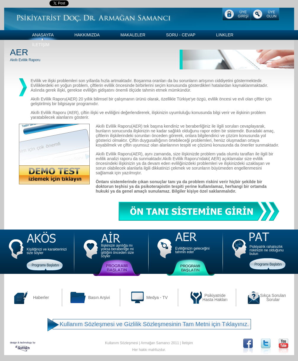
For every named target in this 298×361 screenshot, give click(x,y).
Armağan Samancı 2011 (160, 343)
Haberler (41, 297)
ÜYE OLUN (271, 14)
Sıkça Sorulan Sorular (273, 297)
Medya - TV (156, 297)
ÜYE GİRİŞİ (243, 14)
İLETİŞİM (40, 44)
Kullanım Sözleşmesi (121, 343)
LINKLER (224, 34)
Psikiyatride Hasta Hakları (215, 297)
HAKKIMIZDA (87, 34)
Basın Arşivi (99, 297)
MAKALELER (132, 34)
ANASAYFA (43, 34)
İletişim (187, 343)
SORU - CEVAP (180, 34)
